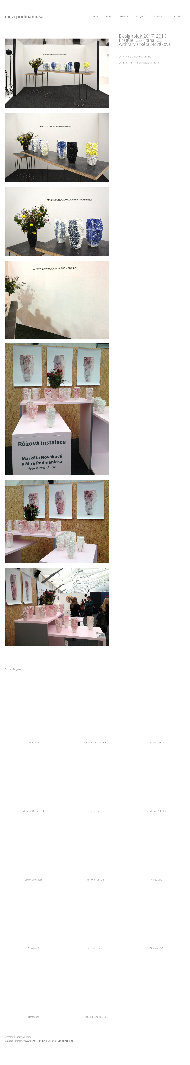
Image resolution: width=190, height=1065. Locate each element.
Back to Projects (13, 669)
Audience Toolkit (35, 1040)
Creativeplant (65, 1040)
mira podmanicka (24, 16)
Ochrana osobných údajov (18, 1036)
